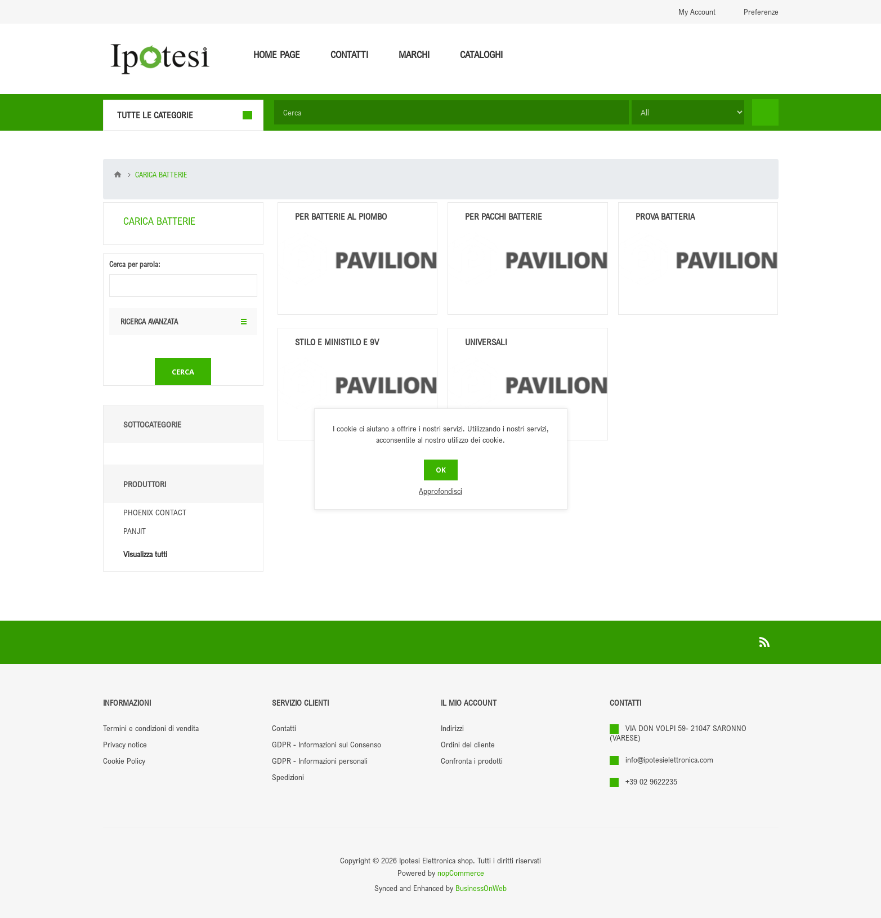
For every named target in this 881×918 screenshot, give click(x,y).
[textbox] (451, 112)
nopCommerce (460, 872)
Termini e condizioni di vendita (151, 728)
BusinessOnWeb (481, 888)
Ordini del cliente (468, 744)
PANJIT (134, 531)
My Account (696, 11)
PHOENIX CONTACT (154, 512)
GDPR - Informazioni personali (320, 760)
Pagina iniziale (117, 175)
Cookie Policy (124, 760)
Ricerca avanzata (149, 270)
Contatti (284, 728)
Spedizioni (288, 777)
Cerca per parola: (134, 212)
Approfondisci (440, 491)
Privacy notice (125, 744)
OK (441, 470)
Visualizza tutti (145, 554)
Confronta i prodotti (472, 760)
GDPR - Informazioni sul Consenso (326, 744)
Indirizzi (452, 728)
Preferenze (761, 11)
